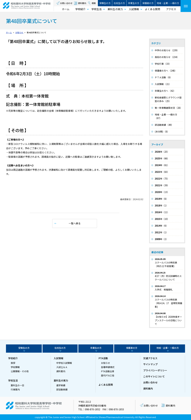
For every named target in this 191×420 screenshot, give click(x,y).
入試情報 (134, 9)
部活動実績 (61, 389)
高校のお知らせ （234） (167, 57)
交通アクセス (150, 358)
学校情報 (15, 367)
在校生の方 (119, 3)
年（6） (161, 225)
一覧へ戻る (75, 223)
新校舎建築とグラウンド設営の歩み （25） (168, 99)
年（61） (162, 165)
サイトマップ (150, 364)
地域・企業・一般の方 (168, 3)
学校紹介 (80, 9)
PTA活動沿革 (107, 371)
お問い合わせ (66, 3)
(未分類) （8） (162, 131)
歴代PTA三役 (107, 375)
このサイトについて (154, 376)
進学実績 (60, 385)
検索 (94, 3)
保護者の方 (148, 3)
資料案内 (82, 3)
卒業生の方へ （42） (165, 90)
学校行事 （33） (163, 63)
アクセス (171, 9)
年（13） (162, 192)
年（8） (161, 198)
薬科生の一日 (17, 385)
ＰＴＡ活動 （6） (163, 77)
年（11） (162, 212)
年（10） (162, 218)
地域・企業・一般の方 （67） (166, 116)
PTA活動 (103, 358)
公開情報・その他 (20, 371)
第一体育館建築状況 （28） (168, 107)
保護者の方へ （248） (166, 70)
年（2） (161, 239)
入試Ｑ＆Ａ (61, 367)
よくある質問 (152, 9)
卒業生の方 (133, 3)
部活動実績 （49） (164, 124)
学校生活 (96, 9)
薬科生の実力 (115, 9)
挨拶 (13, 362)
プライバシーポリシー (155, 370)
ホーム (65, 9)
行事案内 (15, 389)
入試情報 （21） (163, 84)
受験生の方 (105, 3)
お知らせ (105, 362)
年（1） (161, 205)
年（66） (162, 158)
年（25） (162, 151)
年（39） (162, 185)
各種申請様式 (107, 367)
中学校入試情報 (64, 362)
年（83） (162, 171)
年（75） (162, 178)
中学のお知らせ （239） (167, 50)
